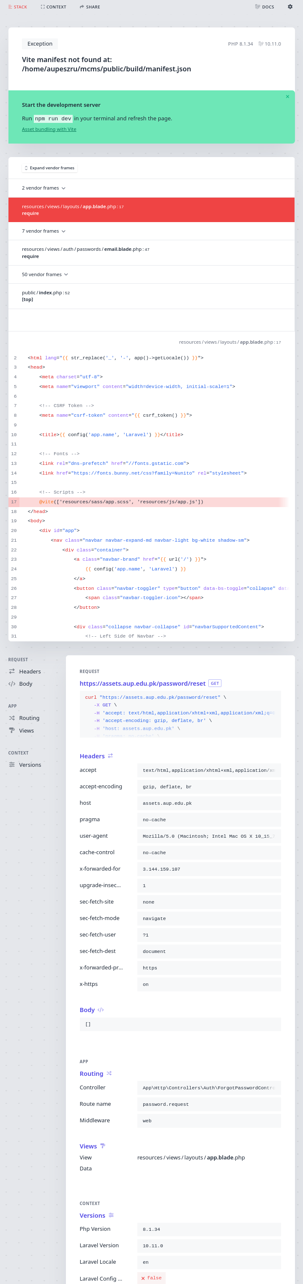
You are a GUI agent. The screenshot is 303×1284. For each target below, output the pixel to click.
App (12, 706)
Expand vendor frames (50, 168)
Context (18, 753)
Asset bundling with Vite (49, 129)
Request (18, 659)
